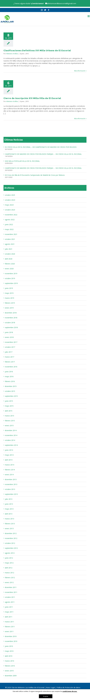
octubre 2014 (10, 440)
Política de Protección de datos (68, 687)
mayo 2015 (9, 406)
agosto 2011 (10, 602)
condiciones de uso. (69, 691)
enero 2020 (9, 268)
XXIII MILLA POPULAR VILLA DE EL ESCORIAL (22, 161)
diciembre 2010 (11, 636)
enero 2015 (9, 425)
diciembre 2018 (11, 313)
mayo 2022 (9, 229)
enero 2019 (9, 308)
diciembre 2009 (11, 675)
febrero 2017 (10, 362)
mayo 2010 (9, 651)
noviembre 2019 (11, 273)
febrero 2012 (10, 577)
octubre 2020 (10, 254)
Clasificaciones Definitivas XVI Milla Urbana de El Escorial (37, 50)
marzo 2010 (9, 661)
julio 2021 (8, 249)
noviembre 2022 (11, 215)
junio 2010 (9, 646)
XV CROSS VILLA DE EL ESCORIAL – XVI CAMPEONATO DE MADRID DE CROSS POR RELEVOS (41, 147)
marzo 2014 (9, 465)
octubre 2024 (10, 200)
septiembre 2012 (11, 548)
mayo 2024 (9, 205)
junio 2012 (9, 558)
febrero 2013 (10, 523)
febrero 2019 (10, 303)
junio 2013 (9, 504)
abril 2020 (8, 259)
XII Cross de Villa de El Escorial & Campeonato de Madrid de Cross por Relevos (35, 175)
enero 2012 (9, 582)
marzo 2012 (9, 573)
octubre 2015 (10, 391)
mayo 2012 (9, 563)
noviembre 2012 (11, 538)
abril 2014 (8, 460)
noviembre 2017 (11, 342)
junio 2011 (9, 607)
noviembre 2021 (11, 234)
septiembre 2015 (11, 396)
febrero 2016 (10, 381)
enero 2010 (9, 671)
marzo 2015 (9, 416)
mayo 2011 (9, 612)
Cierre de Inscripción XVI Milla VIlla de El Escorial (32, 98)
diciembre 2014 (11, 430)
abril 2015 (8, 411)
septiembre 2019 (11, 283)
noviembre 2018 (11, 318)
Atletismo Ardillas (12, 54)
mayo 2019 (9, 293)
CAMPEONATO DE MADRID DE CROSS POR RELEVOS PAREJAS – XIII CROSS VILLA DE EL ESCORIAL (43, 168)
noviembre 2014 (11, 435)
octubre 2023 (10, 210)
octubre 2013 (10, 489)
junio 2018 (9, 332)
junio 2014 (9, 450)
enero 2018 (9, 337)
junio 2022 (9, 224)
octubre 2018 (10, 322)
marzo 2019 (9, 298)
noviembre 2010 (11, 641)
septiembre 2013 (11, 494)
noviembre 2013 (11, 484)
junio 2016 (9, 371)
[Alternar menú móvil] (89, 16)
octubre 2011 (10, 597)
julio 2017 (8, 352)
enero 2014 (9, 474)
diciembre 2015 (11, 386)
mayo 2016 (9, 376)
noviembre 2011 (11, 592)
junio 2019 (9, 288)
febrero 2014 (10, 470)
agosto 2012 (10, 553)
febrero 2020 (10, 264)
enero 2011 (9, 631)
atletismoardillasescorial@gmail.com (60, 3)
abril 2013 (8, 514)
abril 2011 (8, 617)
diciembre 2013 (11, 479)
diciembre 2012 (11, 533)
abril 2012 (8, 568)
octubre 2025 (10, 195)
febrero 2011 (10, 626)
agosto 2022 (10, 219)
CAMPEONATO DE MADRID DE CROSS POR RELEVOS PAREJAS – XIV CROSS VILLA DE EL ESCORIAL (43, 154)
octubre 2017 (10, 347)
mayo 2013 (9, 509)
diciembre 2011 (11, 587)
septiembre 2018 (11, 327)
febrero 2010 (10, 666)
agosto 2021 (10, 244)
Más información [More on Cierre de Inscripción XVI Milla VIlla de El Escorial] (79, 119)
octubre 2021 (10, 239)
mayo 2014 (9, 455)
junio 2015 (9, 401)
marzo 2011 (9, 622)
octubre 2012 (10, 543)
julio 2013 (8, 499)
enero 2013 (9, 528)
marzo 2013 (9, 519)
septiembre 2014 (11, 445)
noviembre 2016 (11, 367)
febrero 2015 (10, 420)
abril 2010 (8, 656)
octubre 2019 (10, 278)
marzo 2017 (9, 357)
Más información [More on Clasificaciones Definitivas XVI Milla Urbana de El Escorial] (79, 71)
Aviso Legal (50, 687)
